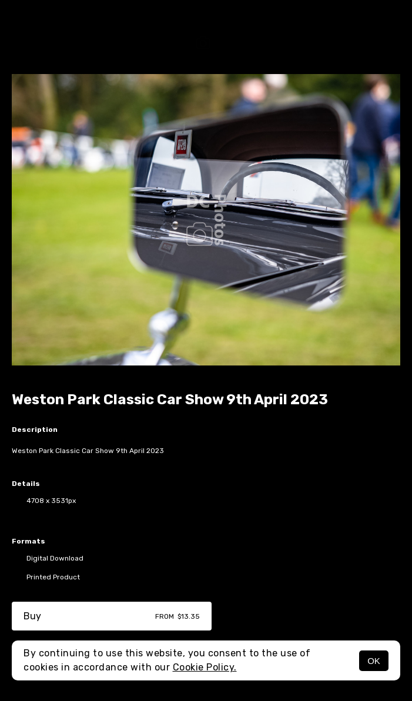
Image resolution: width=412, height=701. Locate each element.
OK (373, 661)
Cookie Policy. (205, 667)
